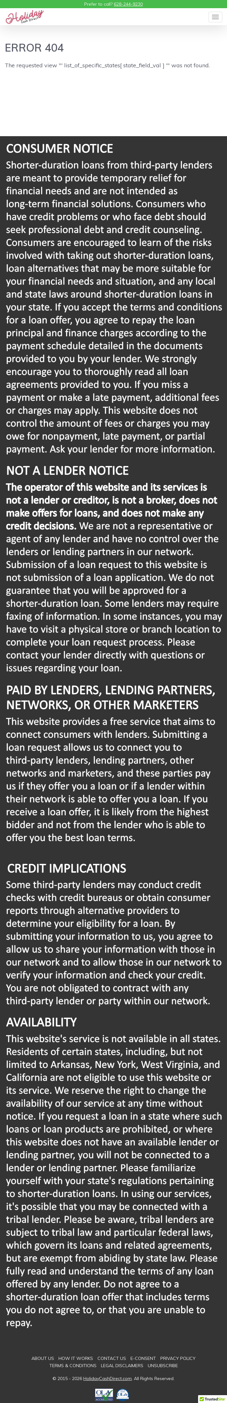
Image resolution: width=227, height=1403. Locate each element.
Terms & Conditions (73, 1365)
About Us (42, 1358)
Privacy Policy (178, 1358)
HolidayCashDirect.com (107, 1378)
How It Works (75, 1358)
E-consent (143, 1358)
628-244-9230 (128, 4)
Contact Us (111, 1358)
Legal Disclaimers (122, 1365)
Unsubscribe (163, 1365)
